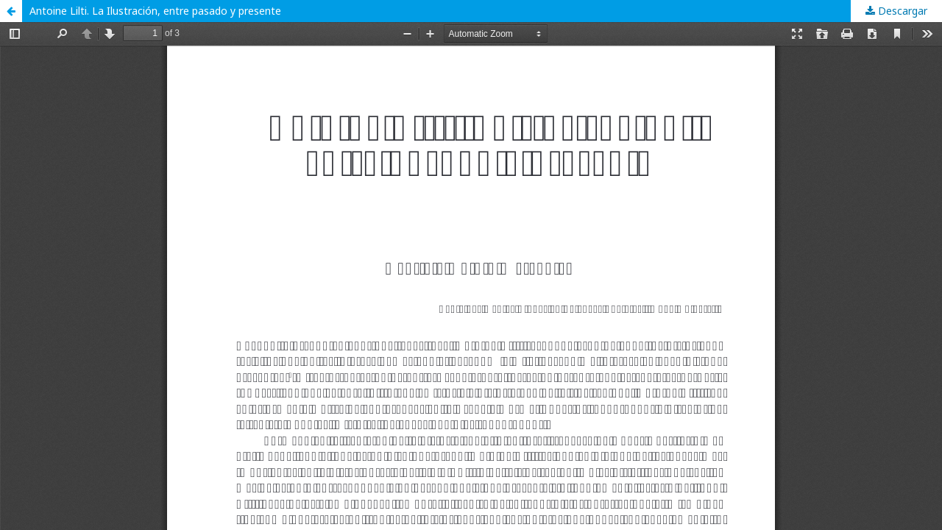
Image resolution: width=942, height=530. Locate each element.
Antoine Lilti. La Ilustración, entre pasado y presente (155, 11)
